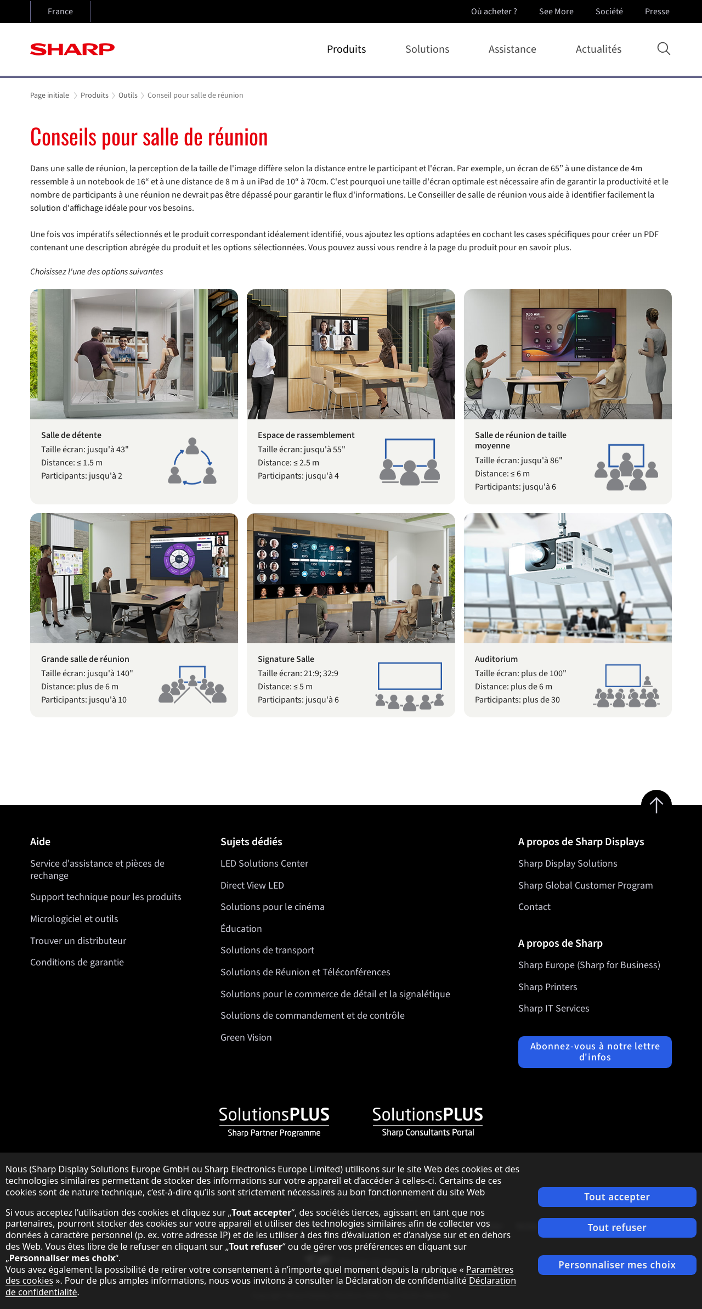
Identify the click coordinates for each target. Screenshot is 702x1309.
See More (557, 11)
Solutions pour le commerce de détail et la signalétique (335, 994)
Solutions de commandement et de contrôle (312, 1016)
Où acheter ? (494, 11)
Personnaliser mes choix (617, 1265)
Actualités (598, 49)
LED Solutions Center (264, 863)
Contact (534, 907)
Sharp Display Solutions (568, 863)
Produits (348, 49)
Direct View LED (252, 885)
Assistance (515, 49)
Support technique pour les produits (106, 897)
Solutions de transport (267, 951)
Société (610, 11)
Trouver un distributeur (78, 941)
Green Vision (246, 1037)
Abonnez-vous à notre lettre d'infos (595, 1052)
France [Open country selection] (60, 11)
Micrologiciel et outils (74, 919)
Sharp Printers (548, 987)
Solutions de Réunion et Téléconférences (305, 972)
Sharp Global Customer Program (585, 885)
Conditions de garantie (77, 962)
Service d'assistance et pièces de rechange (97, 870)
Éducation (241, 929)
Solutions (429, 49)
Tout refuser (617, 1227)
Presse (658, 11)
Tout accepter (617, 1196)
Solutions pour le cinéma (272, 907)
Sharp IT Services (554, 1008)
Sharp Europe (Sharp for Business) (589, 965)
